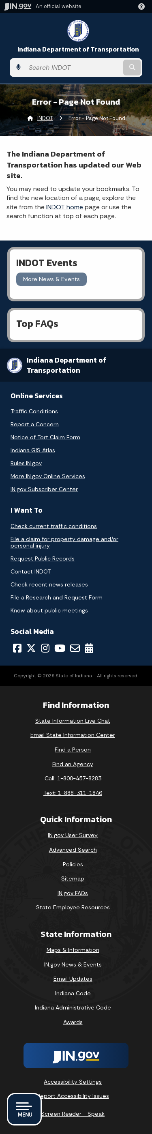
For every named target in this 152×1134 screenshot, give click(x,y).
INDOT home (64, 207)
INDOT (45, 118)
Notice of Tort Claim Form (45, 437)
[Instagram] (45, 648)
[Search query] (73, 67)
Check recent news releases (49, 584)
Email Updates (73, 978)
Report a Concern (35, 424)
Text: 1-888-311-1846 (72, 793)
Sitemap (72, 878)
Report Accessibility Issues (73, 1096)
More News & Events (51, 279)
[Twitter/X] (31, 648)
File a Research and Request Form (57, 597)
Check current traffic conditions (54, 526)
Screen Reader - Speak (73, 1113)
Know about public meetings (49, 610)
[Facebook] (17, 648)
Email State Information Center (72, 735)
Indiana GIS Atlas (33, 450)
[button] (143, 6)
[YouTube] (59, 648)
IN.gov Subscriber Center (44, 489)
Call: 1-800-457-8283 (73, 778)
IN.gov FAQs (73, 893)
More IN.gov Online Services (48, 476)
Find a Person (73, 749)
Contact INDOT (31, 571)
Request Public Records (43, 558)
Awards (73, 1022)
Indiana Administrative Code (73, 1007)
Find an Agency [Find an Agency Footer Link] (72, 764)
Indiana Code (73, 993)
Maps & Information (73, 950)
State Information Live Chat (72, 720)
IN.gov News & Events (73, 964)
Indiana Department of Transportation (78, 49)
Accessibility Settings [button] (73, 1081)
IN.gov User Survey (73, 835)
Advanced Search (73, 849)
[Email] (75, 648)
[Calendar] (89, 648)
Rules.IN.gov (26, 463)
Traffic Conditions (34, 411)
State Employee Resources (73, 907)
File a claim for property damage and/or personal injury (64, 542)
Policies (73, 864)
